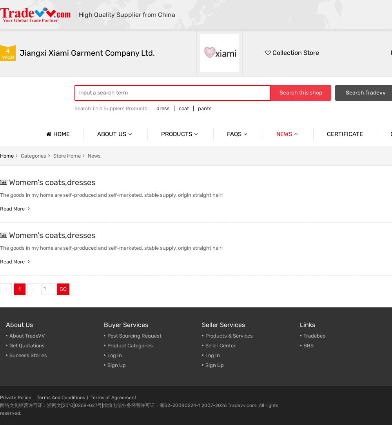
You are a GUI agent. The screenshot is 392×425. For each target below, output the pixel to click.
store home (67, 156)
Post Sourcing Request (134, 336)
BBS (308, 346)
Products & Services (229, 336)
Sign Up (214, 365)
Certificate (345, 134)
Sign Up (116, 365)
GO (63, 289)
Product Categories (130, 346)
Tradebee (314, 336)
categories (33, 156)
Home (57, 134)
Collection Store (292, 52)
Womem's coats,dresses (52, 182)
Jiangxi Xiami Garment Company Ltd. (87, 53)
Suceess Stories (28, 355)
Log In (114, 355)
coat (184, 108)
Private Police (15, 397)
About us (115, 134)
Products (180, 134)
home (7, 156)
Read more (16, 209)
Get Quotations (27, 346)
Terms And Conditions (61, 397)
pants (205, 108)
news (94, 156)
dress (163, 108)
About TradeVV (27, 336)
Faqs (238, 134)
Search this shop (300, 92)
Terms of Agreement (113, 397)
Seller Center (220, 346)
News (287, 134)
